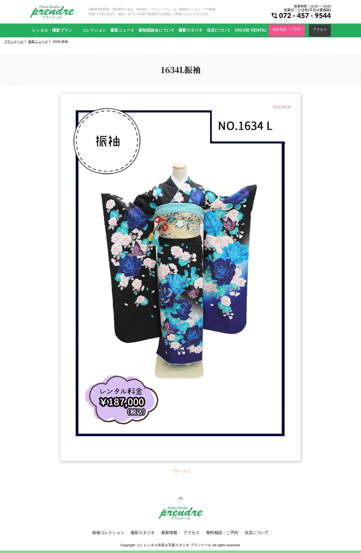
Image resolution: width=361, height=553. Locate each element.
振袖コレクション (108, 533)
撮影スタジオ (190, 30)
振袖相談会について (156, 30)
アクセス (320, 29)
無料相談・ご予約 (287, 29)
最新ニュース (122, 30)
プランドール (14, 41)
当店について (219, 30)
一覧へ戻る (180, 471)
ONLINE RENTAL (251, 30)
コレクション (94, 30)
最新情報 (169, 533)
